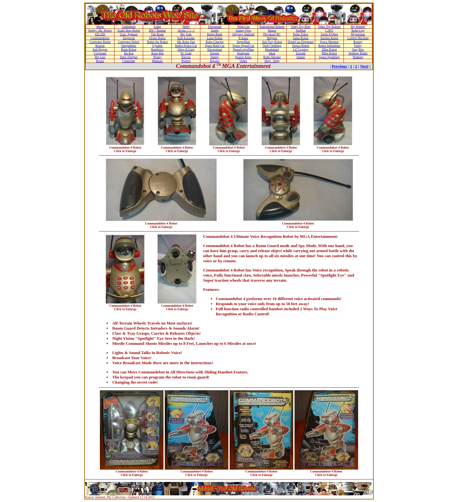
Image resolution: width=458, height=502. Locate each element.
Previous (339, 66)
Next (364, 66)
